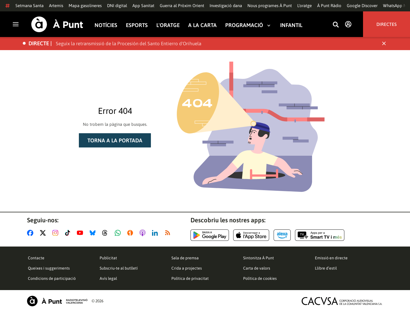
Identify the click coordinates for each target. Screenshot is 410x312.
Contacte (36, 258)
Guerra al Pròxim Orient (182, 5)
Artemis (56, 5)
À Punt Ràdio (329, 5)
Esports (137, 25)
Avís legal (108, 278)
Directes (386, 24)
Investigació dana (226, 5)
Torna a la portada (114, 140)
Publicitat (108, 258)
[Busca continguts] (335, 25)
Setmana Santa (29, 5)
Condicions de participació (52, 278)
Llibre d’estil (326, 268)
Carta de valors (256, 268)
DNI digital (117, 5)
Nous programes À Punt (269, 5)
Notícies (106, 25)
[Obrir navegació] (15, 24)
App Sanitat (143, 5)
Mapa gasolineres (85, 5)
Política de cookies (260, 278)
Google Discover (362, 5)
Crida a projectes (186, 268)
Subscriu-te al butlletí (119, 268)
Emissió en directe (331, 258)
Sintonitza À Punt (258, 258)
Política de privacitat (190, 278)
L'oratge (304, 5)
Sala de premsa (185, 258)
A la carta (202, 25)
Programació (244, 25)
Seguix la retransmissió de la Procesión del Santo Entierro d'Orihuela (128, 43)
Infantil (291, 25)
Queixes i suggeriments (49, 268)
